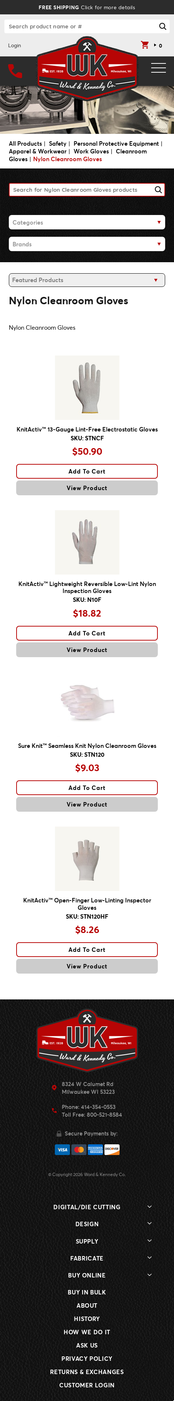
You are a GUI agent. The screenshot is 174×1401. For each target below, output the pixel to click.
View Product (87, 488)
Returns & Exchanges (87, 1372)
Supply (87, 1241)
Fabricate (87, 1258)
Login (14, 45)
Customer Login (87, 1385)
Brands (22, 244)
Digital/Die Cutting (86, 1207)
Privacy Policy (87, 1358)
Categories (28, 222)
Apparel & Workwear (38, 151)
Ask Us (87, 1345)
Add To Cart (87, 471)
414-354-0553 (98, 1106)
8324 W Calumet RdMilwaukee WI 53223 (88, 1087)
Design (87, 1224)
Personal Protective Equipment (116, 143)
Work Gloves (91, 151)
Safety (58, 143)
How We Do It (87, 1332)
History (87, 1318)
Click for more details (87, 7)
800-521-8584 (104, 1114)
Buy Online (87, 1275)
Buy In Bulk (87, 1292)
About (87, 1305)
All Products (25, 143)
